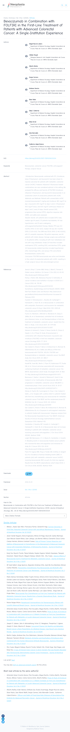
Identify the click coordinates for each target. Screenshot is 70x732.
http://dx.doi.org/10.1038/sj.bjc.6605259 (38, 405)
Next (13, 660)
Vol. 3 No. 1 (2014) (22, 18)
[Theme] (66, 5)
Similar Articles (10, 522)
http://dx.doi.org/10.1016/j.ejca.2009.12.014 (39, 286)
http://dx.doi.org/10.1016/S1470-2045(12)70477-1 (41, 388)
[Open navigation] (3, 5)
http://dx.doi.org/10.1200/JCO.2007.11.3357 (39, 327)
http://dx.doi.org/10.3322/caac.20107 (37, 275)
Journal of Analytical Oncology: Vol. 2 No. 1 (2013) (47, 605)
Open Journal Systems (43, 726)
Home (6, 18)
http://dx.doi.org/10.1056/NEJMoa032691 (38, 311)
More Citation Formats (12, 516)
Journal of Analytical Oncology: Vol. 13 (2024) (28, 632)
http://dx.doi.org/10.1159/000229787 (37, 344)
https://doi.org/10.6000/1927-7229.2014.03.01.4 (40, 158)
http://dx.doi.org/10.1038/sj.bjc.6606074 (38, 449)
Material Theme (38, 729)
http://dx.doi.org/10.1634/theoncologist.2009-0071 (44, 374)
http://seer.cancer (55, 292)
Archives (12, 18)
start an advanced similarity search (25, 665)
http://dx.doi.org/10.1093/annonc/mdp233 (38, 361)
